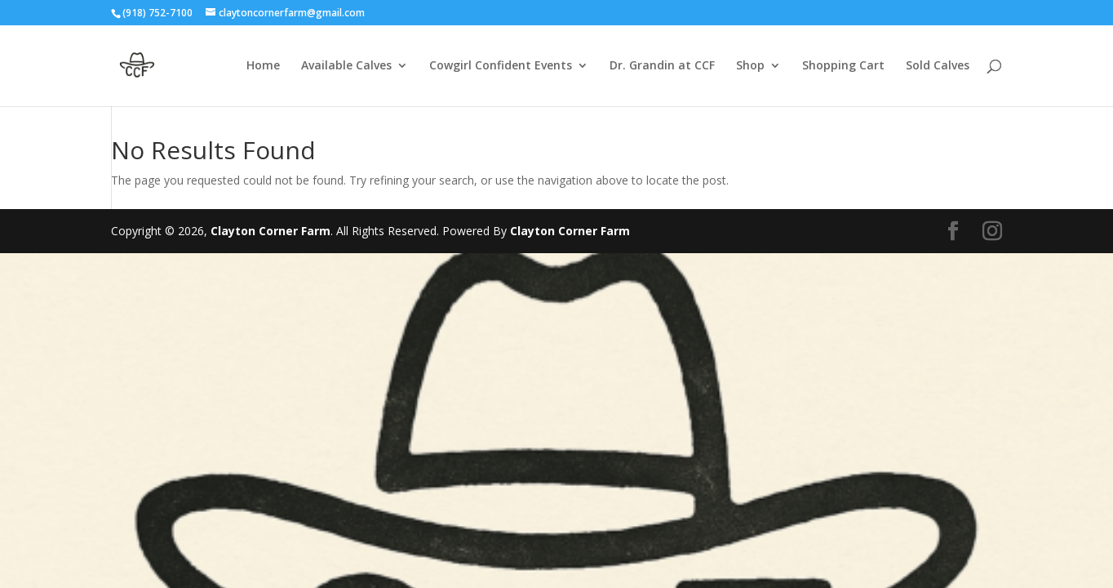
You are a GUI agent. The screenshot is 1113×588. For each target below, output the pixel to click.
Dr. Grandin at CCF (662, 66)
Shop (750, 66)
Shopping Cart (843, 66)
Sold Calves (937, 66)
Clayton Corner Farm (270, 230)
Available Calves (346, 66)
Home (263, 66)
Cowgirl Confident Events (500, 66)
